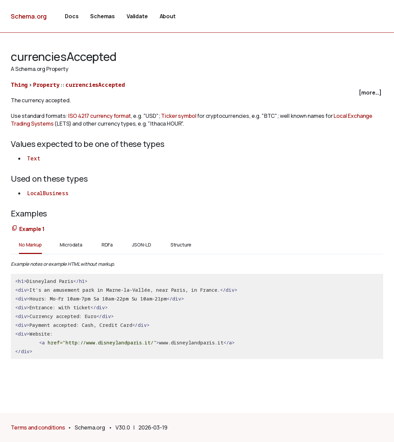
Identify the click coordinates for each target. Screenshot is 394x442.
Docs (71, 16)
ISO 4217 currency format (99, 116)
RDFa (107, 244)
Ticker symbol (178, 116)
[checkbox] (197, 93)
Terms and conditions (38, 427)
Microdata (71, 244)
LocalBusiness (48, 193)
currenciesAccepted (95, 84)
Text (33, 158)
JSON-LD (141, 244)
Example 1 (32, 229)
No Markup (30, 244)
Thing (19, 84)
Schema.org (29, 16)
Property (46, 84)
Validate (137, 16)
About (168, 16)
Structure (181, 244)
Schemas (102, 16)
